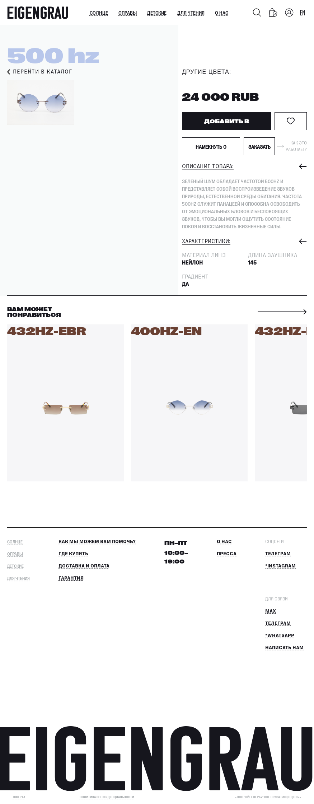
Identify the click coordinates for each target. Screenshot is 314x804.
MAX (270, 611)
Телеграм (278, 553)
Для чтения (191, 12)
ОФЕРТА (19, 797)
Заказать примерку (259, 149)
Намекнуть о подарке (211, 149)
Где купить (73, 553)
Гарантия (71, 578)
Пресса (226, 553)
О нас (221, 12)
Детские (157, 12)
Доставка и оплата (83, 565)
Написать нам (284, 647)
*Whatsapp (279, 635)
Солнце (99, 12)
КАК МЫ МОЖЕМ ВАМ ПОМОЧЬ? (97, 541)
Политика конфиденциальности (107, 797)
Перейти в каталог (42, 72)
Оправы (127, 12)
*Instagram (280, 565)
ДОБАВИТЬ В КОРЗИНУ (226, 124)
